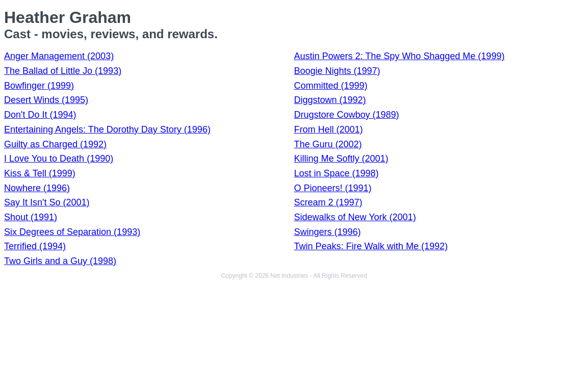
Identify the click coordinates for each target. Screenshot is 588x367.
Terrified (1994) (35, 246)
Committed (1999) (331, 86)
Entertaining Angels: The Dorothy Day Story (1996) (107, 129)
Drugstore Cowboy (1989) (346, 115)
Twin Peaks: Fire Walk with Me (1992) (371, 246)
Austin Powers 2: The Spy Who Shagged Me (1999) (399, 56)
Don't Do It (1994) (40, 115)
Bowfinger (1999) (39, 86)
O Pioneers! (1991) (333, 188)
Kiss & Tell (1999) (39, 173)
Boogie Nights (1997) (337, 71)
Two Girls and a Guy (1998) (60, 261)
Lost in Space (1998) (336, 173)
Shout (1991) (30, 217)
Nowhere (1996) (37, 188)
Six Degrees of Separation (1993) (72, 232)
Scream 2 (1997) (328, 202)
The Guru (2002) (328, 144)
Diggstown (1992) (330, 100)
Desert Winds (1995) (46, 100)
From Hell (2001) (328, 129)
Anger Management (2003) (59, 56)
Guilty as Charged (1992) (55, 144)
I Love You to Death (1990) (58, 158)
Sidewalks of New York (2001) (355, 217)
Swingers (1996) (327, 232)
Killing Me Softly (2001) (341, 158)
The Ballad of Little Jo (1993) (62, 71)
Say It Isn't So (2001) (47, 202)
